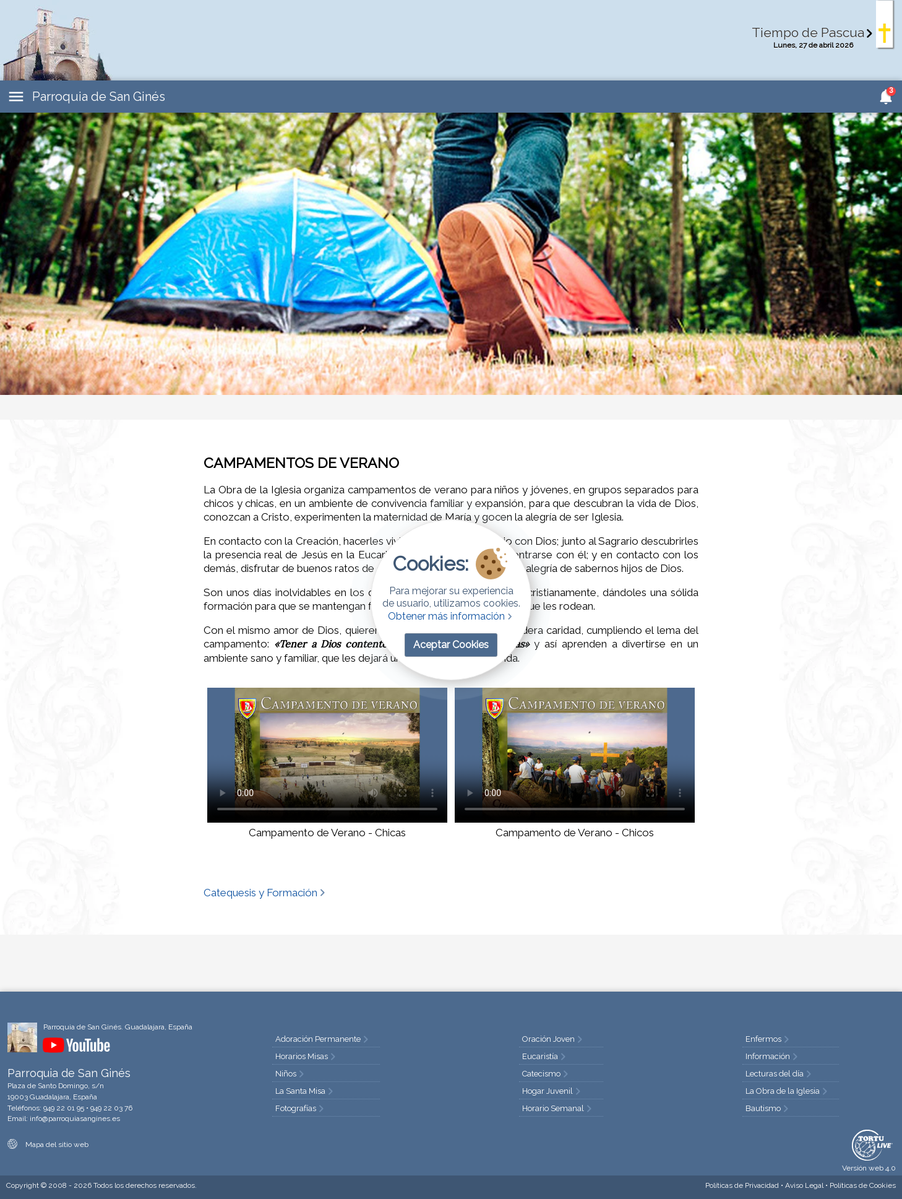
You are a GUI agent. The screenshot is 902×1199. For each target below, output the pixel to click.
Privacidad (742, 1185)
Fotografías (300, 1108)
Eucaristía (545, 1056)
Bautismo (768, 1108)
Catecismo (546, 1073)
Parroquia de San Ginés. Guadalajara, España (117, 1027)
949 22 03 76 (111, 1108)
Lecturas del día (779, 1073)
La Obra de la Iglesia (787, 1091)
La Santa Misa (305, 1091)
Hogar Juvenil (552, 1091)
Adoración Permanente (323, 1039)
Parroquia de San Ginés (98, 96)
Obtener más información (451, 616)
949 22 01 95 (63, 1108)
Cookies (863, 1185)
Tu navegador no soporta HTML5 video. (327, 755)
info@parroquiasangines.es (75, 1118)
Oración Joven (553, 1039)
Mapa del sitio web (47, 1144)
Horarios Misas (306, 1056)
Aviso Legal (804, 1185)
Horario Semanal (558, 1108)
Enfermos (768, 1039)
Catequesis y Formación (265, 892)
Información (772, 1056)
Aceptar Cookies (451, 645)
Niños (290, 1073)
